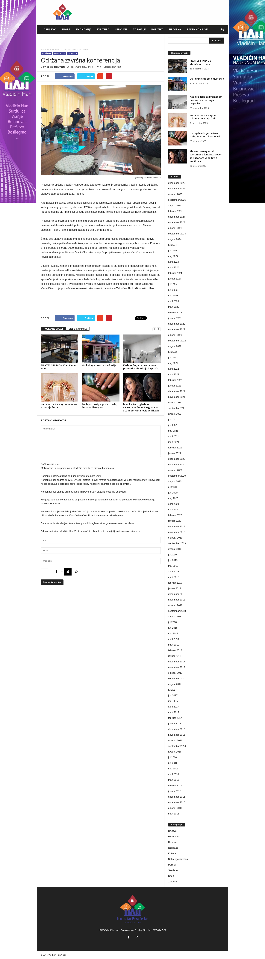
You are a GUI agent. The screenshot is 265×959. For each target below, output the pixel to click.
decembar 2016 (176, 729)
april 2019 (173, 571)
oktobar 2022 (175, 335)
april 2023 (173, 301)
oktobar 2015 (175, 808)
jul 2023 (172, 284)
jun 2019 (173, 560)
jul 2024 (172, 244)
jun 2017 (173, 695)
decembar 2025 (176, 183)
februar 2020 (175, 515)
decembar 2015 (176, 796)
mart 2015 (173, 813)
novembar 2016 (176, 734)
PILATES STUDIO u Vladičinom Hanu (58, 367)
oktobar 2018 (175, 605)
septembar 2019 (177, 543)
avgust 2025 (174, 205)
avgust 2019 (174, 549)
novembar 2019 (176, 532)
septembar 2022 (177, 340)
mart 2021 (173, 442)
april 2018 (173, 639)
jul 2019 (172, 554)
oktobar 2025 (175, 194)
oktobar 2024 (175, 228)
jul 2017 (172, 689)
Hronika (175, 29)
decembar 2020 (176, 458)
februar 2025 (175, 211)
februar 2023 (175, 312)
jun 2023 (173, 290)
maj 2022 (173, 363)
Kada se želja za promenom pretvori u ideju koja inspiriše (140, 367)
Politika (157, 29)
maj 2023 (173, 295)
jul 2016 (172, 757)
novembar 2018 (176, 599)
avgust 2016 (174, 751)
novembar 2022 (176, 329)
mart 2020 (173, 509)
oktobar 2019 (175, 537)
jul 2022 (172, 351)
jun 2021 (173, 425)
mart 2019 (173, 577)
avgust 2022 (174, 346)
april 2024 (173, 261)
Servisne (121, 29)
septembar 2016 (177, 746)
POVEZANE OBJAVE (53, 328)
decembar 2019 (176, 526)
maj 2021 (173, 430)
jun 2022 (173, 357)
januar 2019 (174, 588)
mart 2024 (173, 267)
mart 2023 (173, 306)
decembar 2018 (176, 594)
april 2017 (173, 706)
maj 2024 (173, 256)
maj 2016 (173, 768)
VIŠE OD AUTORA (78, 328)
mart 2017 (173, 712)
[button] (222, 29)
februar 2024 (175, 273)
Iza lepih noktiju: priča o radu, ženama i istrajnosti (99, 405)
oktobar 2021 (175, 402)
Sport (66, 29)
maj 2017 (173, 701)
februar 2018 (175, 650)
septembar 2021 (177, 408)
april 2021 (173, 436)
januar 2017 (174, 723)
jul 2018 (172, 622)
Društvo (50, 29)
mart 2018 (173, 644)
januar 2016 (174, 791)
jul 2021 (172, 419)
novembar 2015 (176, 802)
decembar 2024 (176, 216)
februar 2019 (175, 582)
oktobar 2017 (175, 672)
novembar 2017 (176, 667)
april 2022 (173, 368)
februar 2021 (175, 447)
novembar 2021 (176, 397)
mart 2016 (173, 779)
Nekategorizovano (178, 859)
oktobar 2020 (175, 470)
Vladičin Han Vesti (54, 66)
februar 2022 (175, 380)
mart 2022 (173, 374)
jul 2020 (172, 487)
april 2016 (173, 774)
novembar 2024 (176, 222)
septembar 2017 (177, 678)
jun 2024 (173, 250)
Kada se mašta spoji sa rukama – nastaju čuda (59, 405)
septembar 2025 (177, 199)
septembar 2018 (177, 610)
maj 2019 (173, 565)
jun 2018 (173, 627)
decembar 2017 (176, 661)
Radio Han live (197, 29)
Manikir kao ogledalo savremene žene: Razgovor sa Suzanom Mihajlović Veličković (141, 407)
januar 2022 (174, 385)
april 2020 (173, 503)
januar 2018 (174, 656)
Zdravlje (139, 29)
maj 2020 (173, 498)
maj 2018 (173, 633)
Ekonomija (84, 29)
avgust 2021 (174, 413)
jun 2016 (173, 763)
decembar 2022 (176, 323)
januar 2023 (174, 318)
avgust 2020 (174, 481)
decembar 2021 (176, 391)
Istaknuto (59, 53)
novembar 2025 (176, 188)
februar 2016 (175, 785)
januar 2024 (174, 278)
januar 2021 (174, 453)
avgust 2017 (174, 684)
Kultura (103, 29)
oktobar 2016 (175, 740)
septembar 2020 (177, 475)
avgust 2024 (174, 239)
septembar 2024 (177, 233)
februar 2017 (175, 717)
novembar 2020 (176, 464)
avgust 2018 (174, 616)
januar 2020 (174, 520)
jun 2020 (173, 492)
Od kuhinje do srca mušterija (99, 365)
